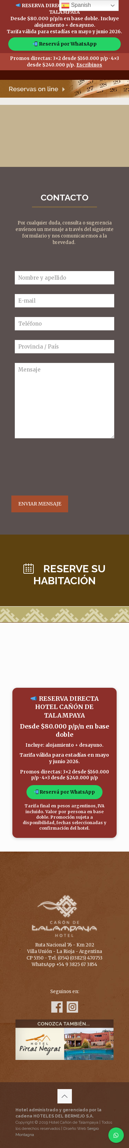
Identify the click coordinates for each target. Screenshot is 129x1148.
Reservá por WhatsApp (65, 44)
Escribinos (89, 65)
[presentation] (67, 467)
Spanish (76, 5)
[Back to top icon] (64, 1096)
